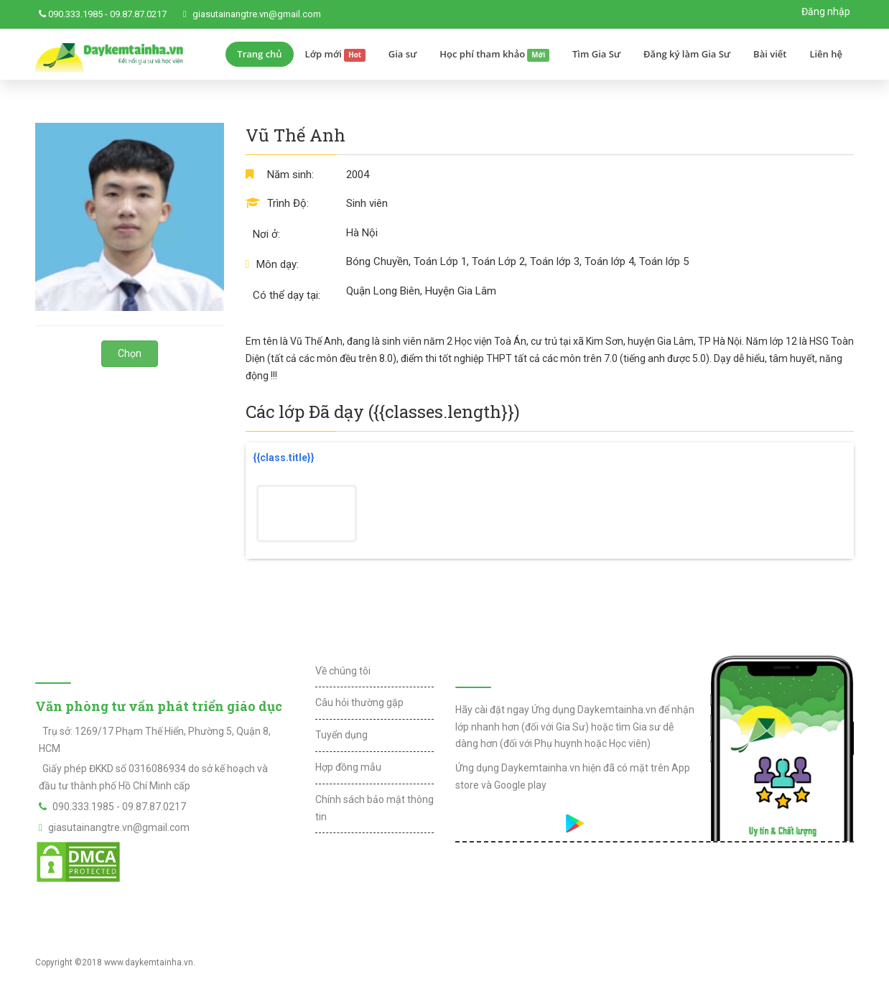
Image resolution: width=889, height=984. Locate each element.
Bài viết (769, 53)
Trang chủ (259, 53)
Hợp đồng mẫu (348, 767)
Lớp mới (335, 54)
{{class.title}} (284, 457)
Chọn (129, 353)
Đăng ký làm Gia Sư (686, 53)
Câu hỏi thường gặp (359, 702)
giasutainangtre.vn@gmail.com (256, 14)
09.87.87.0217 (138, 14)
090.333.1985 (75, 14)
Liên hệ (825, 53)
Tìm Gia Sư (596, 53)
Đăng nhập (825, 11)
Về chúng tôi (343, 671)
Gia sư (402, 53)
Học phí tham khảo (494, 54)
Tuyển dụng (341, 735)
